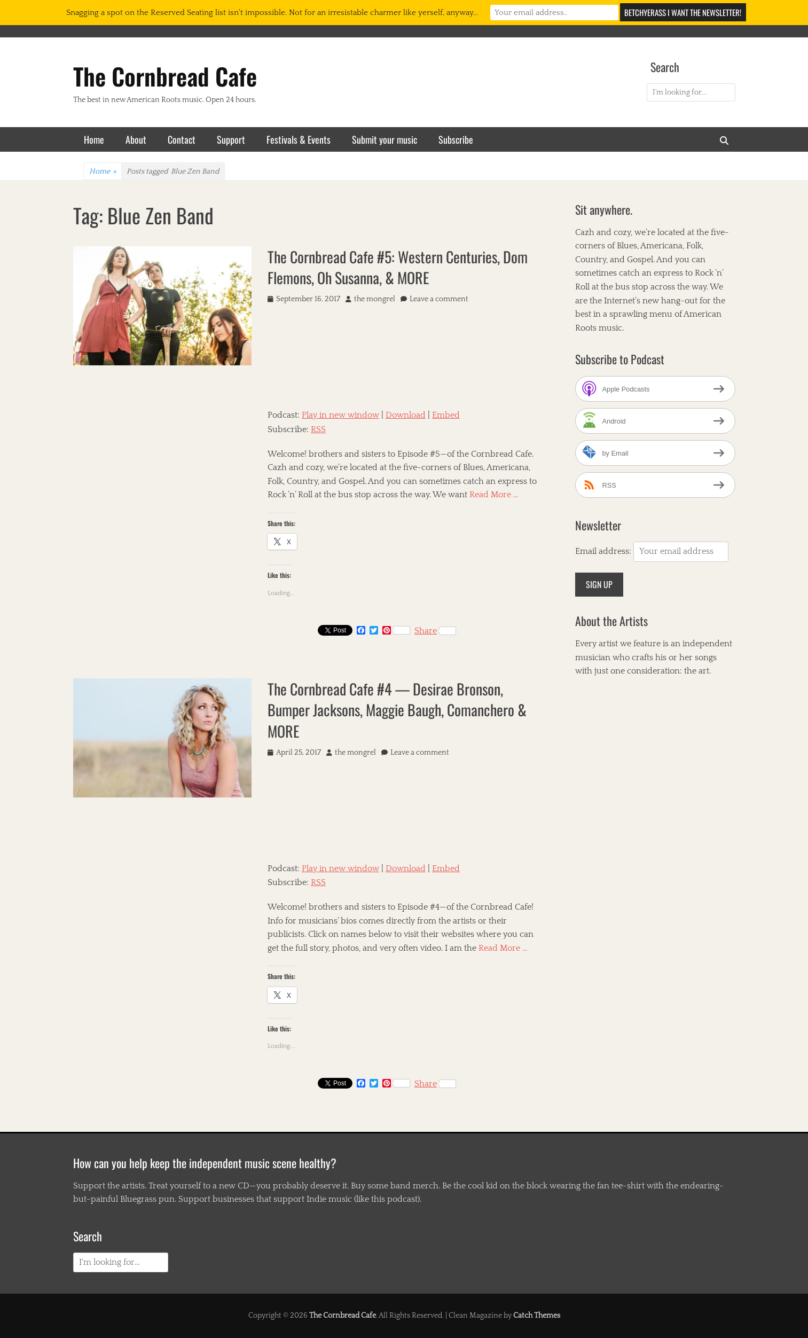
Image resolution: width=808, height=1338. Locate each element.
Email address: (604, 551)
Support (231, 139)
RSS (318, 429)
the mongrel (374, 299)
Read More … (494, 494)
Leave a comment (439, 299)
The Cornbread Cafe (165, 76)
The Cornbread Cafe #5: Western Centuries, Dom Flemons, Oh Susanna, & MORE (398, 267)
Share (435, 631)
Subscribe (455, 139)
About (135, 139)
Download (406, 415)
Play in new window (340, 415)
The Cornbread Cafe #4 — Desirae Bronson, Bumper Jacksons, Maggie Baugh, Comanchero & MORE (397, 709)
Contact (181, 139)
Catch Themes (536, 1315)
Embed (446, 415)
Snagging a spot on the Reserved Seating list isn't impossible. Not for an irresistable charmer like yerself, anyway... (272, 12)
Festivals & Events (298, 139)
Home (94, 139)
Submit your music (384, 139)
